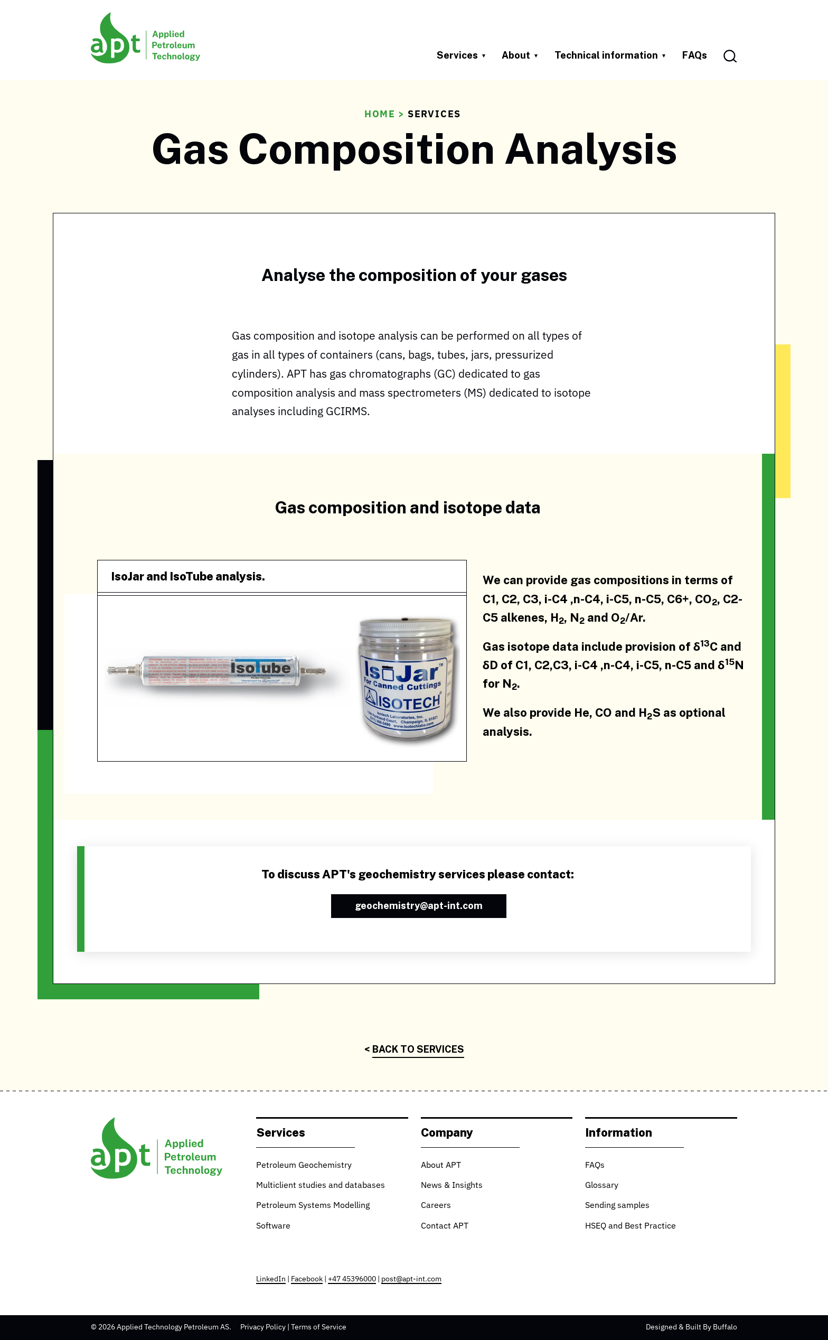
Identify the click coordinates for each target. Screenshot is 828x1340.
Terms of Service (318, 1327)
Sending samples (617, 1206)
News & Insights (452, 1186)
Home (380, 114)
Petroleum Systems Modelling (313, 1206)
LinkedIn (271, 1279)
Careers (436, 1206)
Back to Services (418, 1049)
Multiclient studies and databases (320, 1186)
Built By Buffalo (711, 1327)
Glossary (601, 1186)
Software (273, 1226)
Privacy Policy (263, 1327)
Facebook (307, 1279)
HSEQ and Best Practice (630, 1226)
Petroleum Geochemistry (304, 1165)
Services (434, 114)
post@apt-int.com (411, 1279)
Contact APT (444, 1226)
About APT (441, 1165)
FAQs (694, 55)
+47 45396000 (352, 1279)
